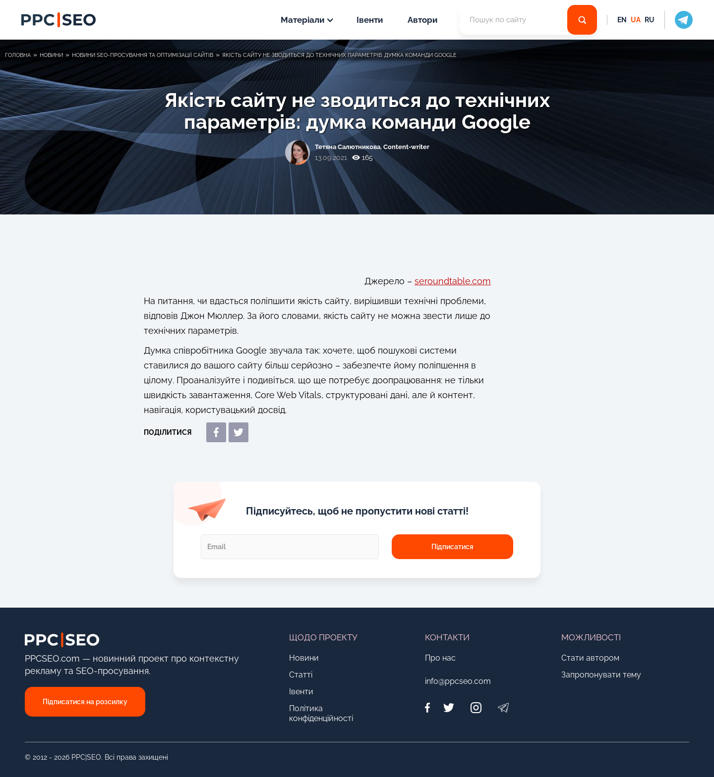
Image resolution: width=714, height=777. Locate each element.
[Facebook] (430, 707)
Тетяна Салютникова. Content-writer (372, 147)
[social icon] (678, 20)
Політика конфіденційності (321, 713)
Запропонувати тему (601, 674)
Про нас (440, 658)
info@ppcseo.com (458, 681)
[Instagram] (475, 707)
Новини (304, 658)
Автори (422, 20)
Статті (300, 674)
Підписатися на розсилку (85, 702)
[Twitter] (448, 707)
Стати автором (590, 658)
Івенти (370, 20)
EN (622, 20)
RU (649, 20)
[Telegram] (503, 707)
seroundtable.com (453, 281)
